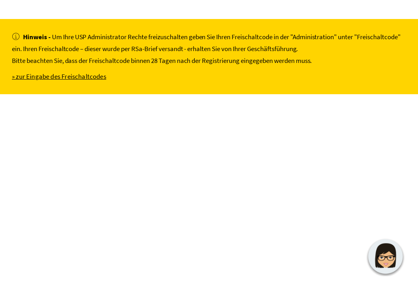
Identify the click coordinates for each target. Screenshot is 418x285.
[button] (385, 256)
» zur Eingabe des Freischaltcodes (59, 76)
